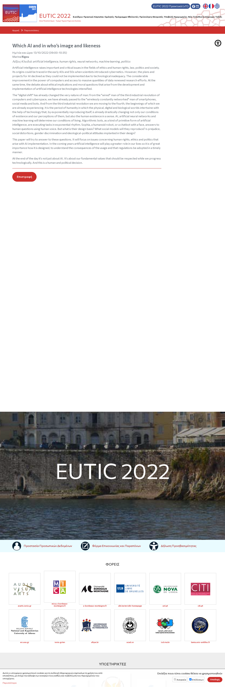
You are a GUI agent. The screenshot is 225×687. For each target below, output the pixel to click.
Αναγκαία (181, 679)
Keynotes (99, 16)
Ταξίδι (218, 16)
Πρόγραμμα (121, 16)
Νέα (190, 16)
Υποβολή (168, 16)
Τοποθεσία (199, 16)
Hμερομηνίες (180, 16)
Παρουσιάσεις (31, 30)
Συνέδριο (78, 16)
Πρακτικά (88, 16)
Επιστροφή (24, 176)
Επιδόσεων (198, 679)
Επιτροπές (158, 16)
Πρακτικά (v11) (170, 6)
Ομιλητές (109, 16)
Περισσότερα (10, 683)
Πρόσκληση (145, 16)
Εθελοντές (133, 16)
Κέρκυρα (210, 16)
